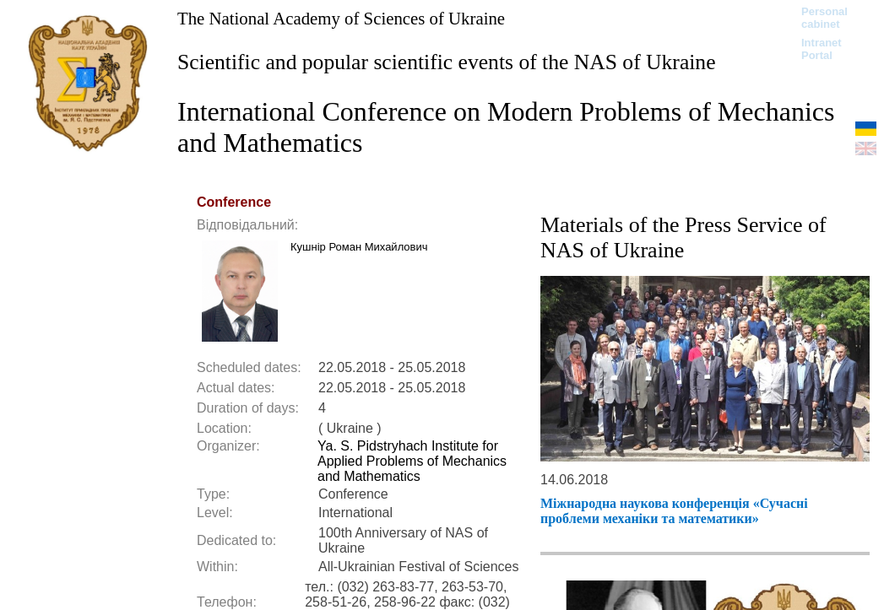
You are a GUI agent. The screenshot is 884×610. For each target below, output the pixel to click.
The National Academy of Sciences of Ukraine (341, 18)
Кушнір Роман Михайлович (359, 246)
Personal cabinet (824, 17)
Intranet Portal (821, 49)
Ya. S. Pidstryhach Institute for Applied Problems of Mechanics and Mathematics (412, 461)
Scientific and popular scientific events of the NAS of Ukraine (446, 62)
